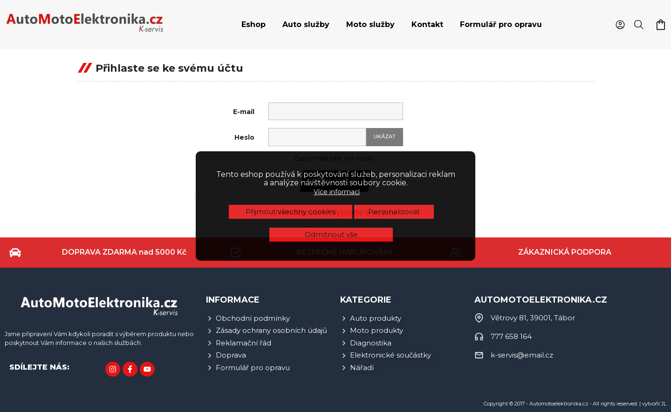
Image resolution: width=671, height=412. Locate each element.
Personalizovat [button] (394, 164)
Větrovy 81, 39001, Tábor (533, 317)
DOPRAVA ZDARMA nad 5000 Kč (124, 252)
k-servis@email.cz (522, 355)
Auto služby (305, 24)
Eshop (253, 24)
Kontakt (427, 24)
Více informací (337, 145)
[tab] (253, 24)
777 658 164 (511, 336)
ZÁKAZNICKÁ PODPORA (564, 252)
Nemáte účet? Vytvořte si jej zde (335, 212)
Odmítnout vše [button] (331, 187)
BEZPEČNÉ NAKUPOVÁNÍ (344, 252)
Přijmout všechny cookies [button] (291, 164)
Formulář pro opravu (501, 24)
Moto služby (370, 24)
